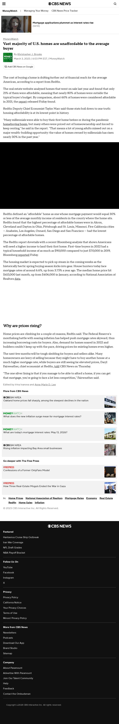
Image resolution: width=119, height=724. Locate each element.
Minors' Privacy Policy (15, 618)
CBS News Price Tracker (65, 10)
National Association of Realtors (44, 498)
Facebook (8, 572)
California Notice (12, 602)
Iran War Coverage (13, 542)
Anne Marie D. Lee (45, 384)
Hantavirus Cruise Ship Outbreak (21, 537)
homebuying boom (15, 124)
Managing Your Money (36, 10)
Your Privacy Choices (14, 608)
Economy (91, 498)
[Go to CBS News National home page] (59, 3)
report (23, 101)
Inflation (39, 502)
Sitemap (7, 653)
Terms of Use (10, 613)
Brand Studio (10, 648)
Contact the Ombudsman (17, 694)
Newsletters (9, 632)
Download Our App (13, 643)
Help (5, 683)
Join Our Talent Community (18, 678)
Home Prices (15, 498)
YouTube (8, 567)
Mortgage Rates (74, 498)
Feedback (8, 688)
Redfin (12, 502)
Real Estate (106, 498)
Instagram (8, 577)
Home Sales (25, 502)
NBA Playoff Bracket (14, 553)
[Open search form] (115, 3)
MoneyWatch (10, 10)
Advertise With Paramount (17, 673)
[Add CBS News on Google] (18, 67)
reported (23, 255)
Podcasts (8, 638)
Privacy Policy (10, 597)
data (17, 279)
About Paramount (12, 668)
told (56, 366)
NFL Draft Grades (12, 547)
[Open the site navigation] (21, 3)
